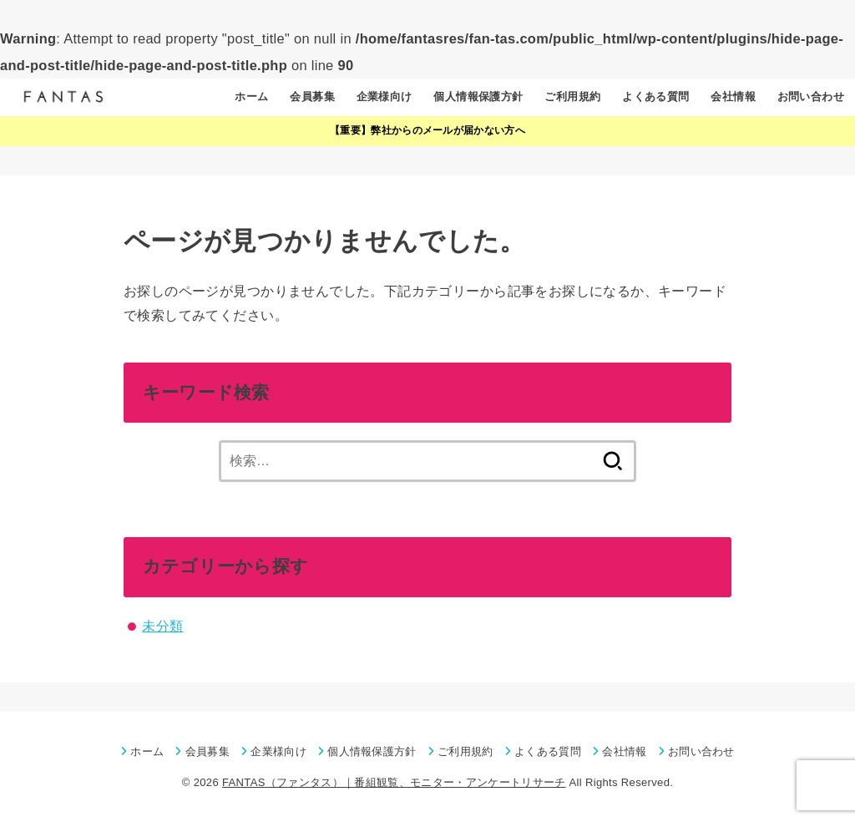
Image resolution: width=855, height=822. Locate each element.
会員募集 (312, 96)
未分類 (162, 625)
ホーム (251, 96)
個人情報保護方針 (478, 96)
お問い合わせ (810, 96)
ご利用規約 (572, 96)
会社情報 (733, 96)
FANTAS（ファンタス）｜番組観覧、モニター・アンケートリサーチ (394, 782)
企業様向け (384, 96)
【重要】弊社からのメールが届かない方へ (427, 130)
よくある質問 (655, 96)
